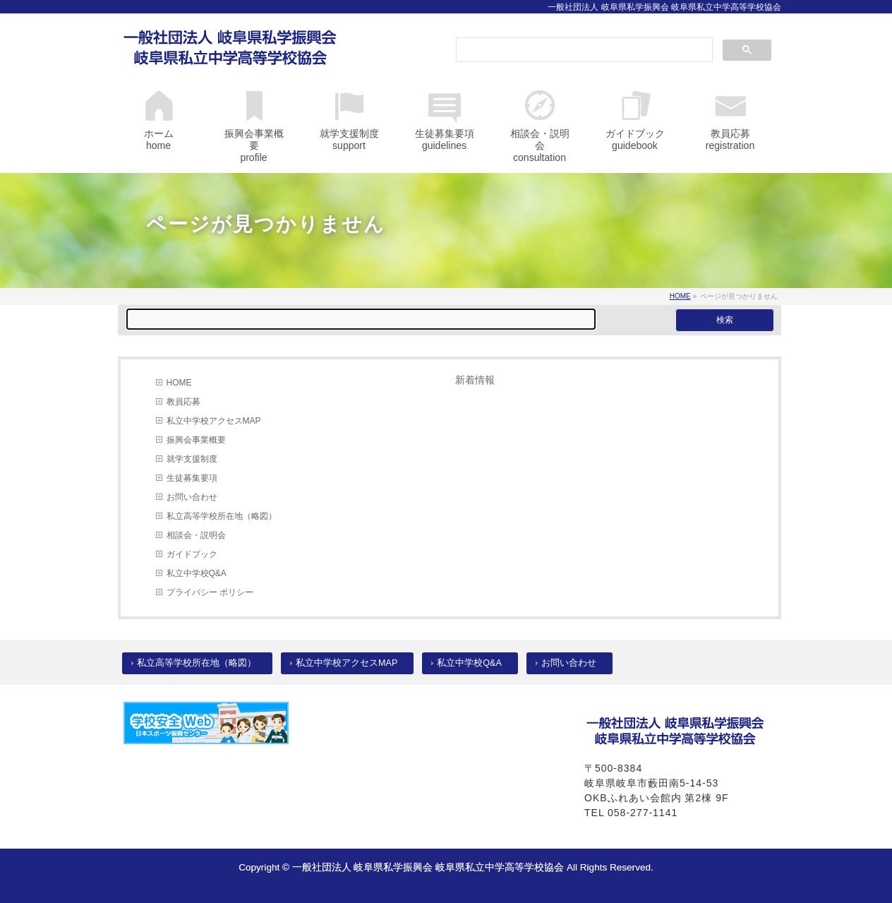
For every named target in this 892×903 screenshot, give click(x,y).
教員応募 (183, 402)
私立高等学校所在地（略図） (222, 516)
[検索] (583, 51)
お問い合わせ (192, 497)
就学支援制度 (192, 459)
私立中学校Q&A (197, 573)
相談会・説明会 (196, 535)
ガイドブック (192, 554)
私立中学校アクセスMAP (214, 421)
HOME (179, 383)
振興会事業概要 (196, 440)
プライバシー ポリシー (210, 592)
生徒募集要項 (192, 478)
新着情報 (475, 379)
